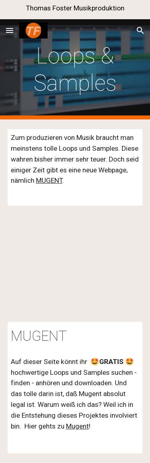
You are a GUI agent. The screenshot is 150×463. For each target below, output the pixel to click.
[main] (75, 69)
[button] (9, 30)
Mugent (77, 426)
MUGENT (49, 180)
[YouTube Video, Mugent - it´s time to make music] (75, 264)
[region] (75, 9)
